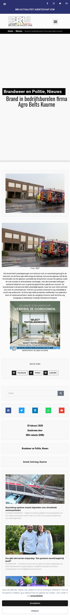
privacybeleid (36, 596)
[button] (5, 4)
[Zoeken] (61, 393)
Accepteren (35, 603)
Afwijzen (35, 611)
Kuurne (43, 462)
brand (26, 462)
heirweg (34, 462)
